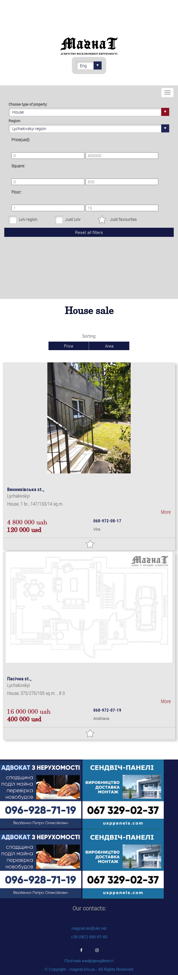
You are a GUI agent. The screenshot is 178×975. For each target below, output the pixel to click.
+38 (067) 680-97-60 (89, 937)
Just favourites (123, 219)
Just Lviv (72, 219)
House (90, 112)
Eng (91, 65)
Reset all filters (89, 232)
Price (68, 346)
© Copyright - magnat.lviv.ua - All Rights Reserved (89, 969)
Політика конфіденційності (89, 960)
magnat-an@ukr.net (88, 928)
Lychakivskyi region (90, 128)
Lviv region (28, 219)
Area (109, 346)
